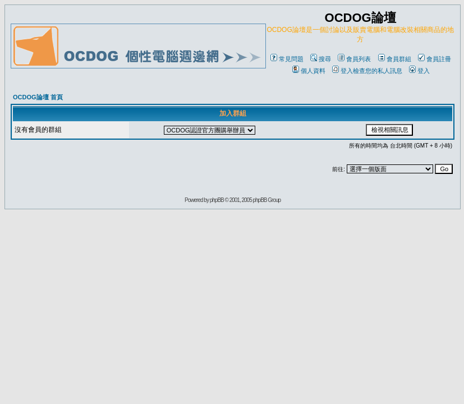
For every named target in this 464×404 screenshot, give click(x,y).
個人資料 (308, 70)
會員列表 (354, 59)
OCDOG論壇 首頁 (38, 97)
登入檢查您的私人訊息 (367, 70)
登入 (419, 70)
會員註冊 (434, 59)
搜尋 (320, 59)
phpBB (217, 200)
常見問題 (287, 59)
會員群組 (394, 59)
